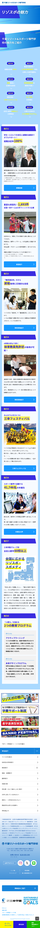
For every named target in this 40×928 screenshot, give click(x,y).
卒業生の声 (19, 532)
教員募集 (27, 870)
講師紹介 (5, 778)
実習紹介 (19, 264)
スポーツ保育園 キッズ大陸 (9, 912)
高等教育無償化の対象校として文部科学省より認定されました (18, 915)
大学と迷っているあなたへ (10, 794)
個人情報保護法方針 (27, 873)
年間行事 (5, 784)
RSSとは (4, 908)
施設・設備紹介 (7, 773)
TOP (3, 744)
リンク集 (13, 870)
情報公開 (4, 910)
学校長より (5, 811)
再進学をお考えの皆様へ (10, 805)
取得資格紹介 (19, 328)
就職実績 (19, 188)
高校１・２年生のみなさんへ (11, 800)
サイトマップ (12, 873)
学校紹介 (10, 744)
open (37, 2)
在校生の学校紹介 (7, 762)
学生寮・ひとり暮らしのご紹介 (12, 789)
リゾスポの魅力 (7, 757)
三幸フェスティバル (19, 468)
